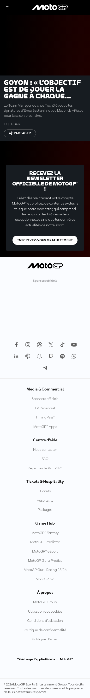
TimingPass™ (45, 417)
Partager (20, 133)
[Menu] (7, 7)
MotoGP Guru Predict (45, 561)
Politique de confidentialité (45, 630)
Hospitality (45, 501)
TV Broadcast (45, 408)
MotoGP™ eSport (45, 552)
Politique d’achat (45, 639)
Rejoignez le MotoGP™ (45, 468)
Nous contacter (45, 450)
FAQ (45, 459)
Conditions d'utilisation (45, 621)
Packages (45, 510)
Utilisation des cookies (45, 612)
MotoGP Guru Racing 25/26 (45, 570)
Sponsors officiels (45, 399)
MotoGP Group (45, 602)
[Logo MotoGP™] (49, 7)
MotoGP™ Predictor (45, 542)
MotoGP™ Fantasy (45, 533)
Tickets (45, 491)
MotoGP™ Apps (45, 427)
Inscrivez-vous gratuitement (45, 240)
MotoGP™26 (45, 579)
